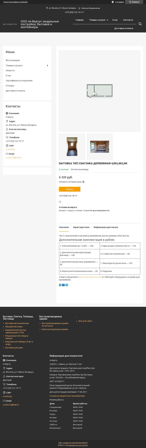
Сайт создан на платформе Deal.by (73, 443)
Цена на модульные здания (55, 329)
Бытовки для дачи (14, 347)
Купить (69, 189)
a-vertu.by (10, 149)
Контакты (128, 20)
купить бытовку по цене (90, 277)
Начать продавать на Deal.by (16, 2)
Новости (10, 70)
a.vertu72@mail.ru (14, 157)
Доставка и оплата (123, 28)
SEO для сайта (85, 321)
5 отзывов (119, 2)
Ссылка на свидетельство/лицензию (67, 396)
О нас (115, 20)
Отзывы (10, 85)
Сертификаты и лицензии (19, 80)
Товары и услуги (97, 20)
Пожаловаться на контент (77, 445)
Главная (80, 20)
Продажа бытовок (14, 326)
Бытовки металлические (17, 323)
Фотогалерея (13, 60)
